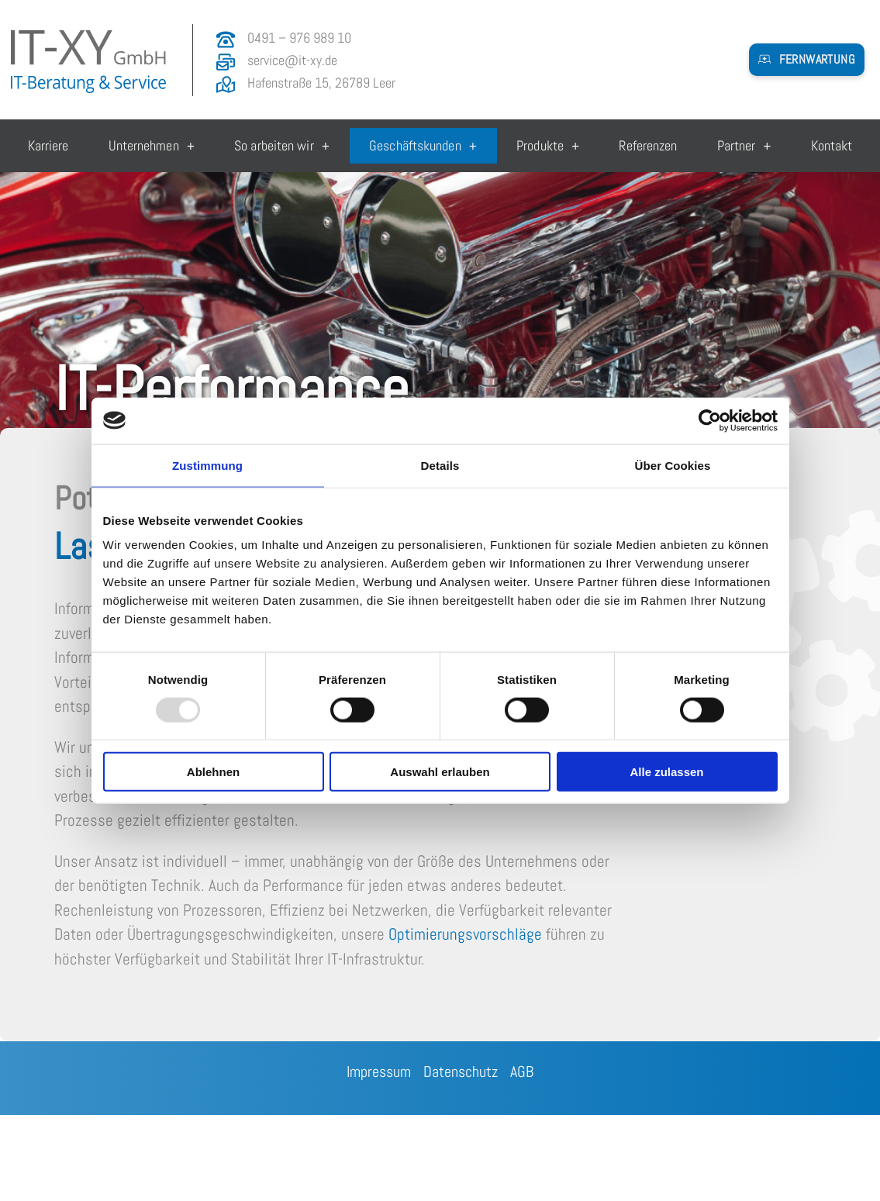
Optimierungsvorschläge (465, 933)
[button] (806, 59)
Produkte (547, 145)
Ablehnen (213, 771)
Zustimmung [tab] (207, 464)
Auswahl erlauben (439, 771)
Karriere (48, 145)
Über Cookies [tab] (673, 464)
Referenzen (648, 145)
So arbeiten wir (282, 145)
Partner (744, 145)
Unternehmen (152, 145)
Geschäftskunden (423, 145)
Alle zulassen (666, 771)
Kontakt (832, 145)
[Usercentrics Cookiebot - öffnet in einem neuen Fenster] (710, 420)
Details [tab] (440, 464)
